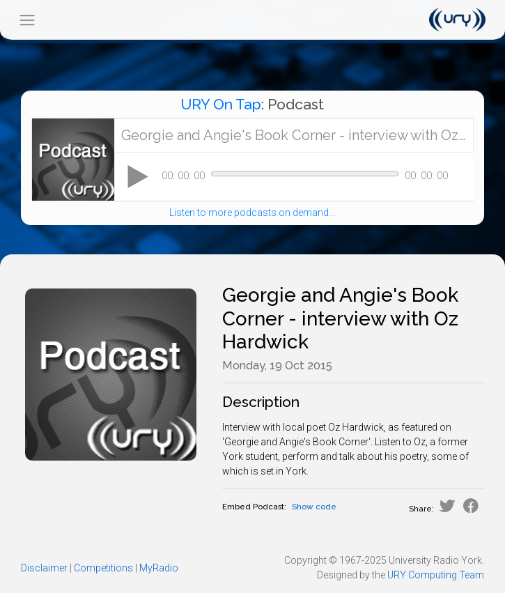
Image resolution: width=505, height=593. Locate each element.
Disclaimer (44, 567)
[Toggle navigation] (27, 20)
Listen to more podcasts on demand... (252, 212)
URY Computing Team (435, 574)
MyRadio (158, 567)
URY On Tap (220, 104)
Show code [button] (314, 506)
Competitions (103, 567)
